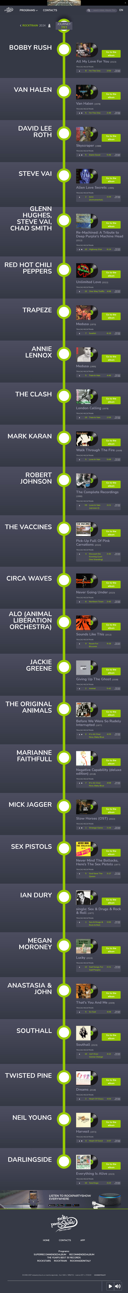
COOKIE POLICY (100, 1275)
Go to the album (111, 54)
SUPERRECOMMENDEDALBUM (50, 1254)
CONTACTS (50, 10)
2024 (36, 25)
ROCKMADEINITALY (80, 1260)
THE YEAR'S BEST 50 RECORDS (64, 1257)
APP (82, 1240)
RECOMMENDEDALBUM (81, 1254)
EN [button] (121, 10)
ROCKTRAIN (60, 1260)
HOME (46, 1240)
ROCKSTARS (44, 1260)
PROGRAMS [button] (29, 10)
